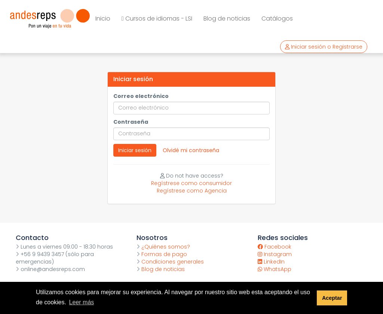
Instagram (275, 254)
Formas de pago (162, 254)
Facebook (274, 246)
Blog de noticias (226, 18)
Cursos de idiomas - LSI (157, 18)
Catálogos (277, 18)
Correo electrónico (141, 96)
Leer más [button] (81, 302)
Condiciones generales (170, 261)
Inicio (102, 18)
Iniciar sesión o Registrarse (323, 46)
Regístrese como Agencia (192, 190)
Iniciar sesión (134, 150)
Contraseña (130, 122)
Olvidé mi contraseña (191, 150)
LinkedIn (271, 261)
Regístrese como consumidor (191, 183)
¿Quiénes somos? (163, 246)
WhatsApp (274, 269)
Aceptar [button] (332, 298)
